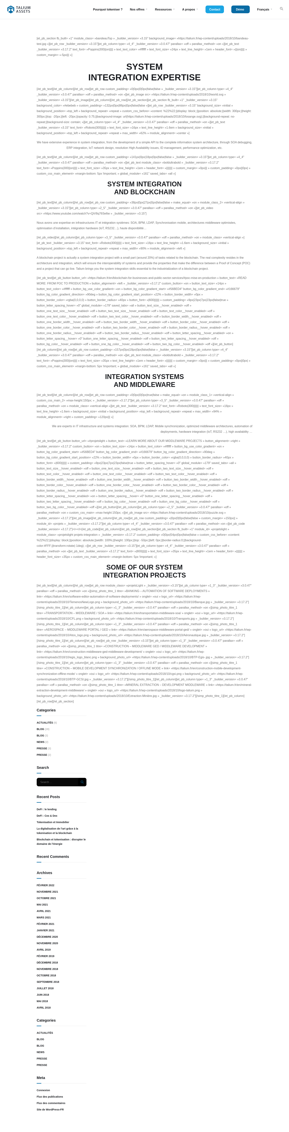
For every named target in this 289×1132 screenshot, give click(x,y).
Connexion (43, 1090)
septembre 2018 (48, 981)
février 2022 (45, 885)
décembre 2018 (47, 962)
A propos (188, 9)
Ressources (163, 9)
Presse (42, 748)
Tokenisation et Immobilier (53, 822)
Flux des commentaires (51, 1103)
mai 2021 (42, 904)
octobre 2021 (46, 898)
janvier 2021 (45, 930)
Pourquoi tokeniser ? (108, 9)
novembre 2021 (47, 891)
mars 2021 (44, 917)
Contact (214, 9)
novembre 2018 (47, 969)
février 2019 (45, 956)
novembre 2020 (47, 943)
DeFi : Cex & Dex (47, 815)
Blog (40, 729)
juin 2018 (43, 994)
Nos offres (137, 9)
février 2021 (45, 923)
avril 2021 (44, 911)
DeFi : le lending (47, 809)
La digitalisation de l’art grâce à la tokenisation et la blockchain (57, 831)
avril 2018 (44, 1007)
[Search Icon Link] (281, 9)
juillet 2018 (45, 988)
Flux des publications (50, 1096)
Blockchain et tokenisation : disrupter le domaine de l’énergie (61, 841)
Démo (240, 9)
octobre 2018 (46, 975)
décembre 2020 (47, 936)
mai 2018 (42, 1001)
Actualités (45, 722)
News (40, 742)
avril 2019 (44, 949)
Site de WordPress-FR (50, 1109)
